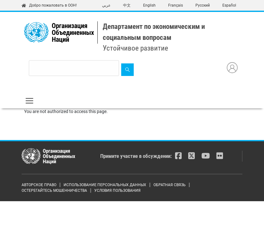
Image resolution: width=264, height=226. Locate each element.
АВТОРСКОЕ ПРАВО (39, 185)
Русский (202, 5)
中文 (127, 5)
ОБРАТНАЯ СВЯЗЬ (169, 185)
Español (229, 5)
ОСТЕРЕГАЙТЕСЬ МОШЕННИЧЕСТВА (54, 190)
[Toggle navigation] (29, 100)
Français (175, 5)
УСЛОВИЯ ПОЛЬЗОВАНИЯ (117, 190)
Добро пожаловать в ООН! (49, 5)
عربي (106, 5)
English (149, 5)
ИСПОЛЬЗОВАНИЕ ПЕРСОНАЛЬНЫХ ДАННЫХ (105, 185)
